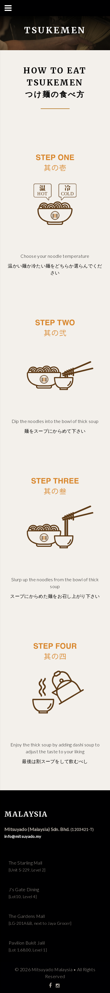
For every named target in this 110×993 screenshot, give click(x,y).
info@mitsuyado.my (22, 836)
